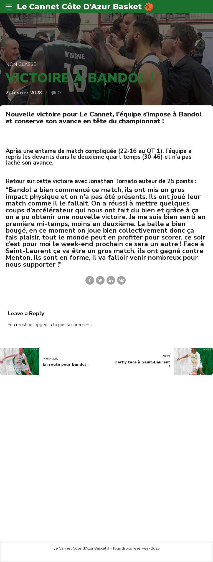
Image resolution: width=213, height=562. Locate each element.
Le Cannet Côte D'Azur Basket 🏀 (85, 6)
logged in (43, 324)
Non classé (21, 64)
